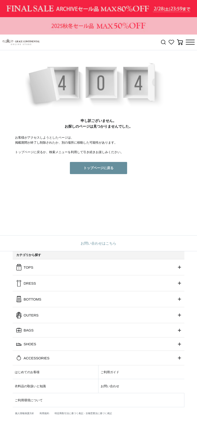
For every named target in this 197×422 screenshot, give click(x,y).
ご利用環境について (29, 400)
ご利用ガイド (110, 372)
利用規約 (44, 413)
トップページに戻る (98, 168)
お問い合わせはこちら (98, 243)
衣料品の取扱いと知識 (30, 386)
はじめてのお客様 (27, 372)
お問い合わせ (110, 386)
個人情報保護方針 (24, 413)
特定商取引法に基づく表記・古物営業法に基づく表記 (83, 413)
